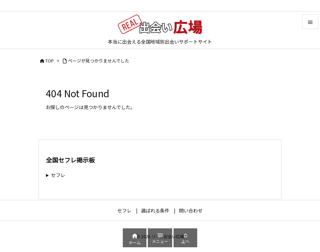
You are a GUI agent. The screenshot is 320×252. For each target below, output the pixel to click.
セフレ (58, 175)
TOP (49, 60)
